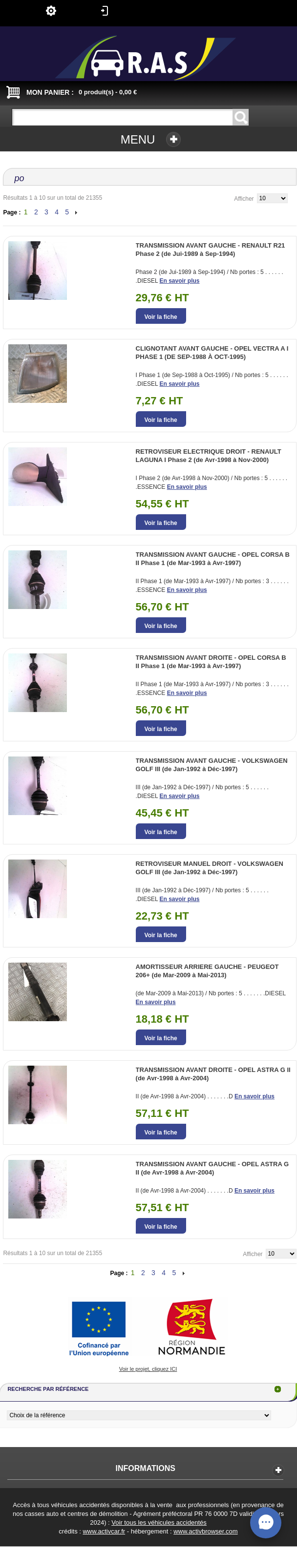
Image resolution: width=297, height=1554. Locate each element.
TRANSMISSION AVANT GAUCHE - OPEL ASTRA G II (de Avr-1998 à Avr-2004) (212, 1168)
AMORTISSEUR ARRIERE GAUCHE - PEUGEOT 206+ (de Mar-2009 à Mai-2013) (207, 971)
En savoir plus (180, 280)
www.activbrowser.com (205, 1531)
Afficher (244, 198)
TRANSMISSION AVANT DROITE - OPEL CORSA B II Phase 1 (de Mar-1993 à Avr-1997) (211, 662)
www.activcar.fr (104, 1531)
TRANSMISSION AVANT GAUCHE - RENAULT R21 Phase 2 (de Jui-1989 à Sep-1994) (210, 249)
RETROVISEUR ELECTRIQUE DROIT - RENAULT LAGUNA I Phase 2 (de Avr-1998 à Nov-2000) (208, 455)
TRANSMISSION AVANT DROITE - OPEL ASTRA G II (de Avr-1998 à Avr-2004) (213, 1074)
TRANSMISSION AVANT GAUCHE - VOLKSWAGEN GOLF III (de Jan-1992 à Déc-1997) (212, 765)
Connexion (104, 10)
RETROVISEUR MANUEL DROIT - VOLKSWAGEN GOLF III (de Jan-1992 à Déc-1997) (209, 868)
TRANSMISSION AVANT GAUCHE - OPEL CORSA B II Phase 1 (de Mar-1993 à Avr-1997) (213, 559)
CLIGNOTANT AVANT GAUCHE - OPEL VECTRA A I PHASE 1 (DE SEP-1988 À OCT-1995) (212, 352)
